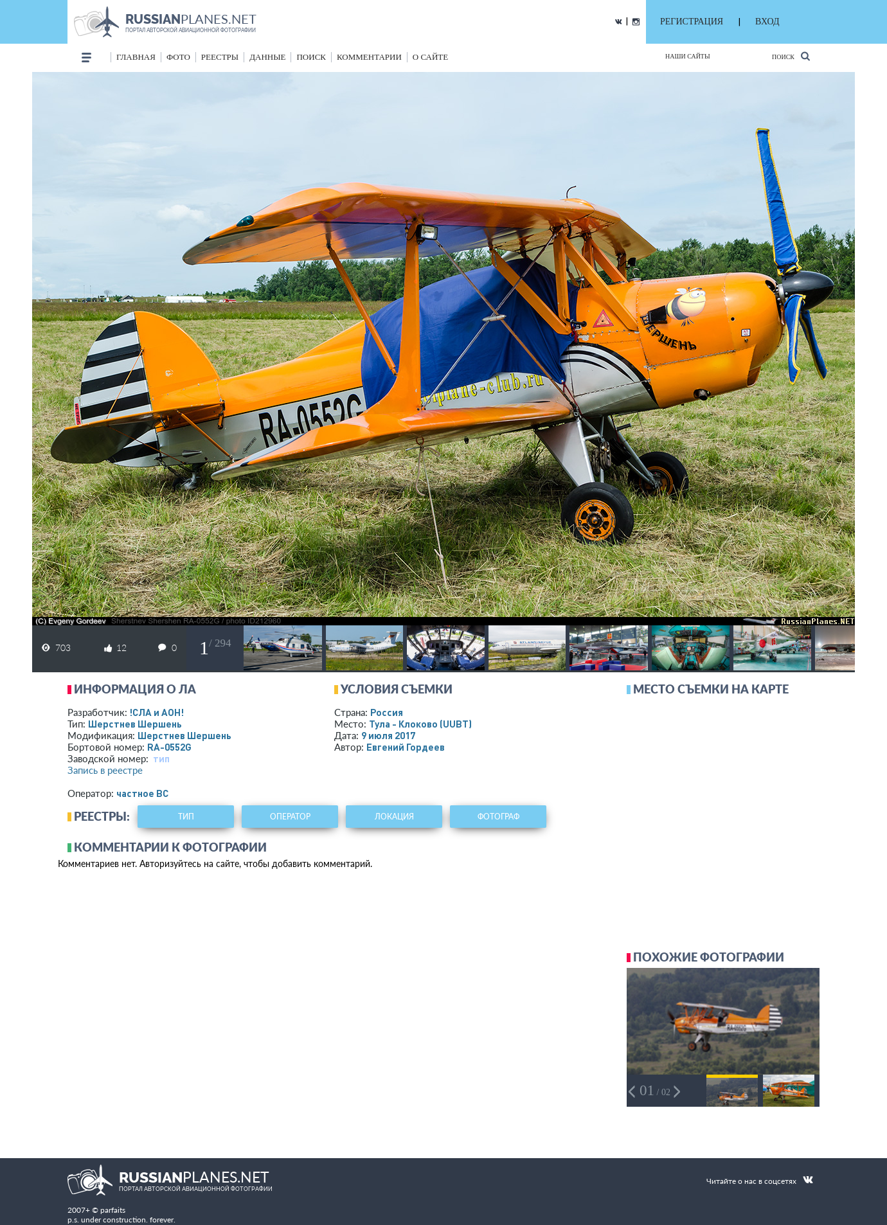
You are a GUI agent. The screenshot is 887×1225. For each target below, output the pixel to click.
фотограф (498, 816)
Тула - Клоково (420, 723)
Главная (136, 57)
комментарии (369, 57)
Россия (386, 712)
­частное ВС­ (142, 793)
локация (394, 816)
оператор (290, 816)
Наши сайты (687, 56)
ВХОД (767, 21)
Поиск (791, 56)
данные (267, 57)
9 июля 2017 (388, 735)
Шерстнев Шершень (135, 723)
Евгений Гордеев (405, 747)
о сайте (430, 57)
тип (161, 758)
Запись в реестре (105, 770)
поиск (311, 57)
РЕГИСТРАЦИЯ (691, 21)
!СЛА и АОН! (156, 712)
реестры (219, 57)
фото (178, 57)
